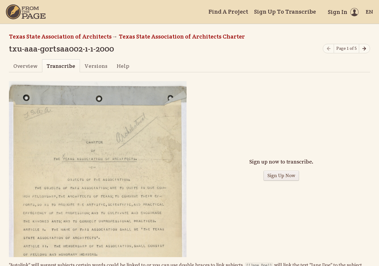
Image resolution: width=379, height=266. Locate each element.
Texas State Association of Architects (60, 36)
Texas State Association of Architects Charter (182, 36)
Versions (95, 66)
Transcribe (60, 66)
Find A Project (228, 11)
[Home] (26, 11)
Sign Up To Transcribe (285, 11)
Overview (25, 66)
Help (123, 66)
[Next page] (364, 49)
